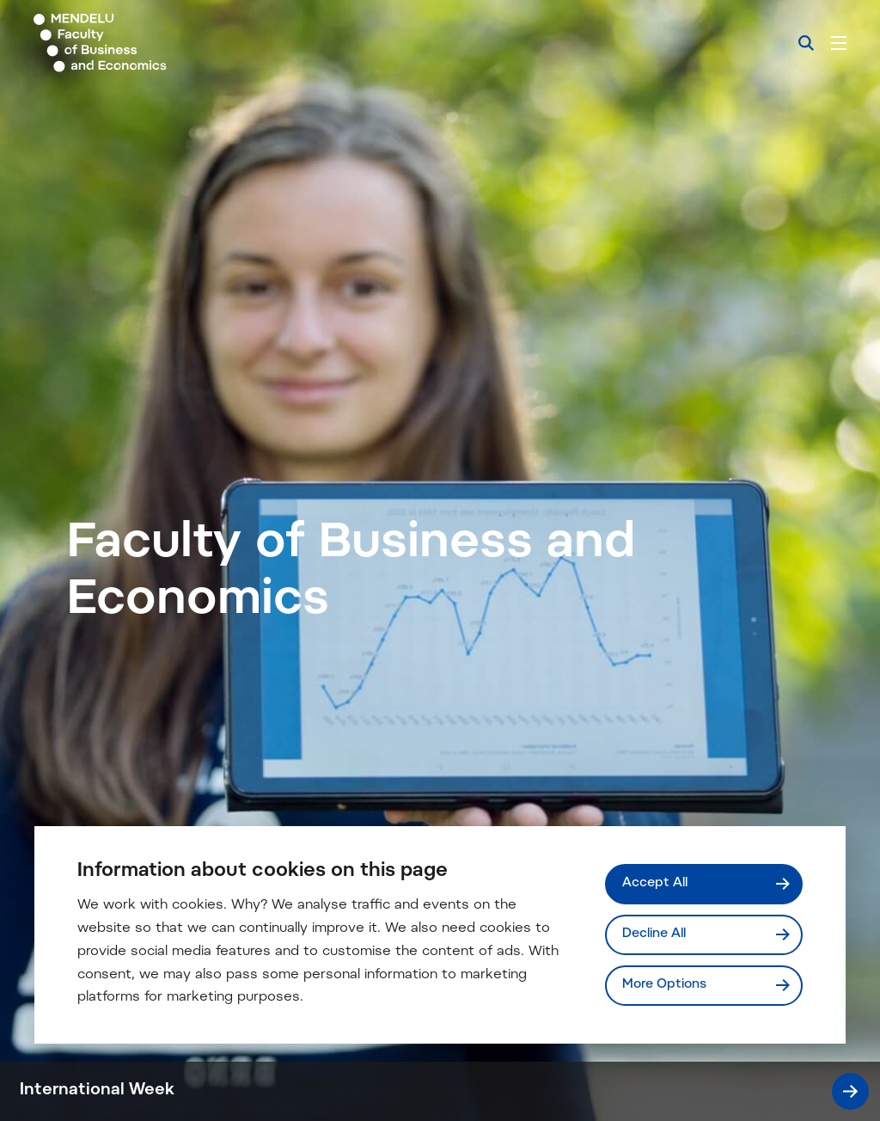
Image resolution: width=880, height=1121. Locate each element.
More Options (664, 984)
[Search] (806, 43)
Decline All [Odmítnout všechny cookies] (654, 934)
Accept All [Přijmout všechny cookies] (655, 883)
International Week (444, 1091)
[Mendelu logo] (127, 43)
